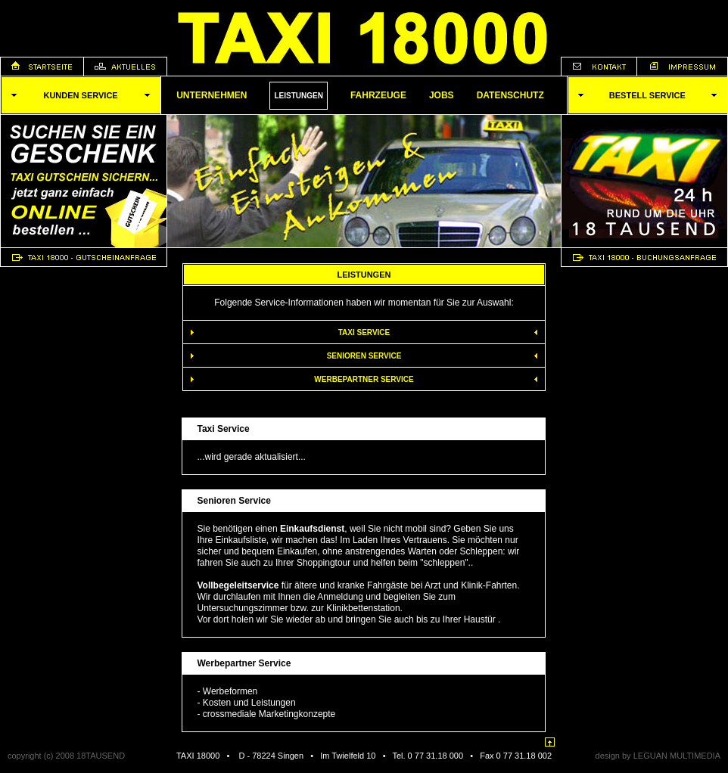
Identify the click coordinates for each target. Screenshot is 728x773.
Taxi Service (364, 332)
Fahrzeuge (378, 95)
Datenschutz (510, 95)
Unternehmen (211, 95)
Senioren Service (364, 356)
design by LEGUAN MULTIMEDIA (658, 755)
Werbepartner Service (363, 379)
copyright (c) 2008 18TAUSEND (66, 755)
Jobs (441, 95)
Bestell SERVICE (647, 95)
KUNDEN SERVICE (80, 95)
